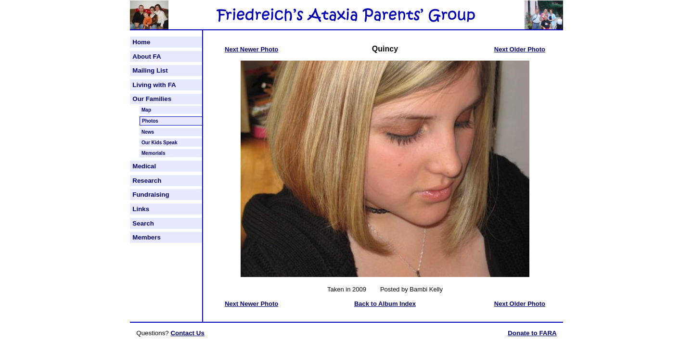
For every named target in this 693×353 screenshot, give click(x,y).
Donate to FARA (532, 333)
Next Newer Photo (251, 49)
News (147, 132)
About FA (146, 56)
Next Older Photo (519, 49)
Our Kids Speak (159, 142)
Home (141, 42)
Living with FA (154, 84)
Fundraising (150, 194)
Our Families (151, 98)
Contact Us (187, 333)
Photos (150, 121)
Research (146, 180)
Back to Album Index (385, 303)
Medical (144, 166)
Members (146, 237)
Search (143, 223)
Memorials (153, 153)
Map (146, 110)
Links (140, 209)
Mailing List (149, 70)
